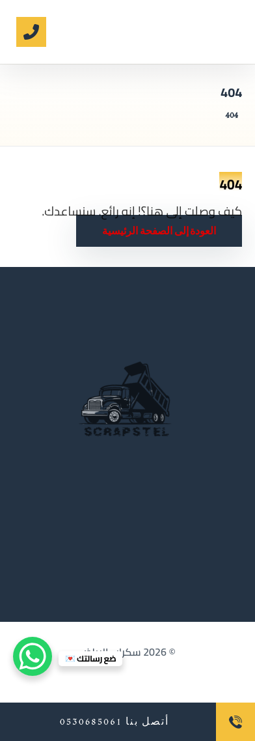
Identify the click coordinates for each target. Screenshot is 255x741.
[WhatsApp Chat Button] (32, 656)
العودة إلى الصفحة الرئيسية (159, 231)
